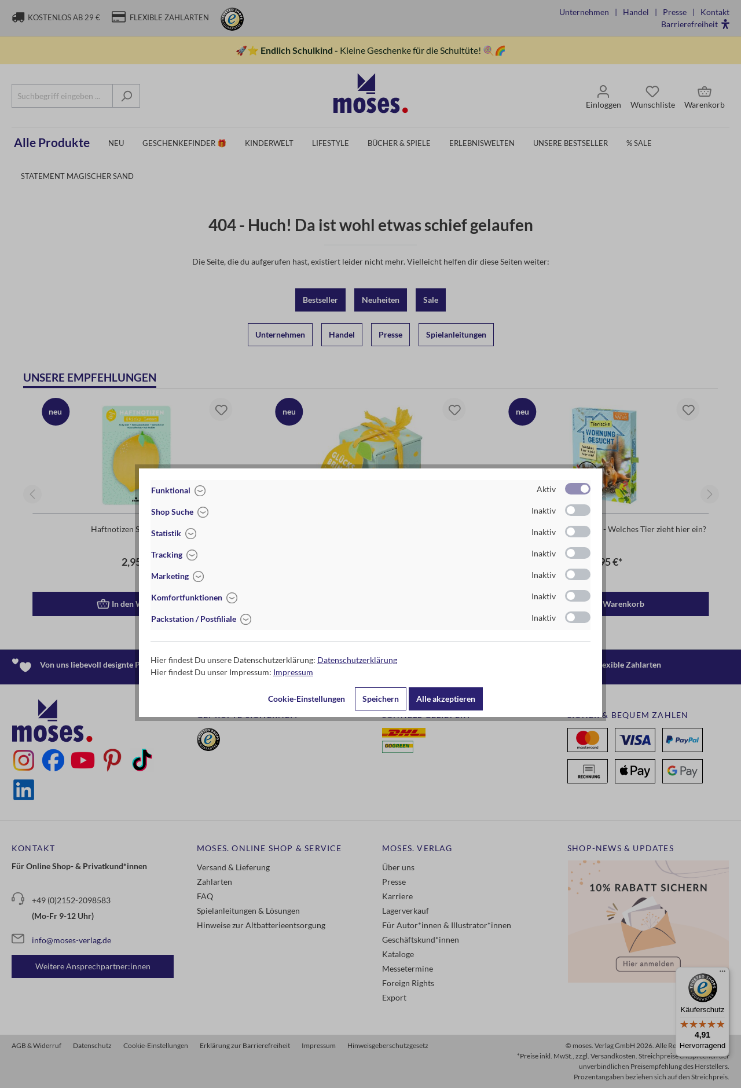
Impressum (293, 672)
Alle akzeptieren (445, 699)
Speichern (380, 699)
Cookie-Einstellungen (306, 699)
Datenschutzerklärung (357, 660)
